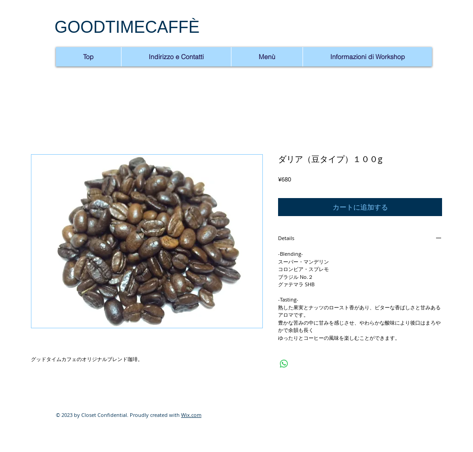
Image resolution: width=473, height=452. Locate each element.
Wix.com (191, 414)
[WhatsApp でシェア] (284, 363)
